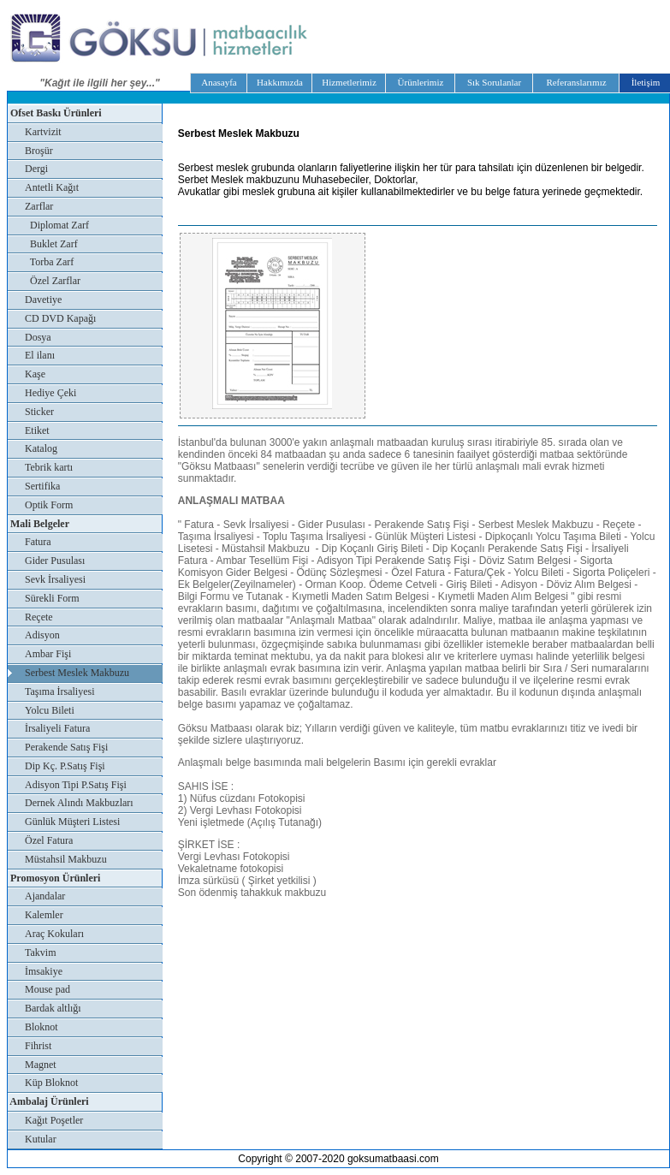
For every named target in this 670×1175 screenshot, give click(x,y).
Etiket (37, 430)
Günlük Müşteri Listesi (72, 822)
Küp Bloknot (51, 1083)
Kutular (40, 1139)
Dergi (36, 169)
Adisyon (42, 635)
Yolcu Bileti (49, 710)
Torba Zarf (49, 262)
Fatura (38, 542)
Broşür (39, 151)
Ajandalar (45, 896)
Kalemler (44, 915)
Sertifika (42, 486)
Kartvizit (43, 132)
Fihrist (38, 1046)
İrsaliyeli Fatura (57, 728)
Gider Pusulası (55, 561)
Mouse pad (47, 989)
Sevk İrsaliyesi (55, 579)
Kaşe (35, 374)
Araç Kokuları (54, 934)
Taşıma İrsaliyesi (59, 691)
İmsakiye (43, 971)
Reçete (39, 617)
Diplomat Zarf (57, 225)
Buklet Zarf (51, 244)
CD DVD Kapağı (60, 318)
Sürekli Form (52, 598)
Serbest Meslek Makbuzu (77, 673)
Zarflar (39, 206)
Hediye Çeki (50, 393)
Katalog (41, 448)
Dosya (38, 337)
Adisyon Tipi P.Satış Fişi (76, 785)
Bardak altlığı (53, 1008)
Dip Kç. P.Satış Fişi (65, 766)
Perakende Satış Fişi (66, 747)
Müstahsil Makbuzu (66, 859)
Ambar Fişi (48, 654)
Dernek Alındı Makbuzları (79, 803)
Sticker (39, 412)
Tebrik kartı (49, 467)
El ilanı (40, 355)
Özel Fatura (49, 840)
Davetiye (43, 300)
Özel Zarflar (52, 281)
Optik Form (49, 505)
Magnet (40, 1065)
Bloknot (41, 1027)
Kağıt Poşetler (54, 1120)
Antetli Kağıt (52, 187)
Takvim (40, 952)
